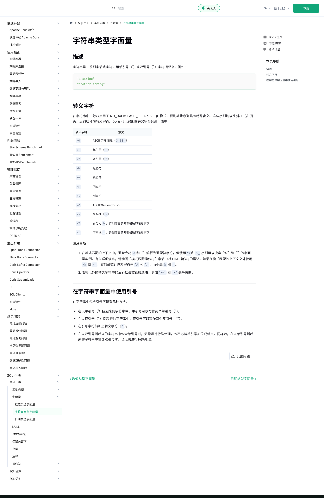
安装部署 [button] (15, 59)
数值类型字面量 (25, 404)
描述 (269, 69)
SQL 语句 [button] (15, 479)
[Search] (151, 8)
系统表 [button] (14, 221)
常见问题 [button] (13, 316)
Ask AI (209, 8)
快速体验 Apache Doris (25, 37)
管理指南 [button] (13, 169)
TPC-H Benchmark (22, 154)
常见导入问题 (18, 368)
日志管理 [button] (15, 198)
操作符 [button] (16, 464)
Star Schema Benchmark (26, 147)
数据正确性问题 (20, 360)
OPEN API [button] (16, 236)
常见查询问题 (18, 338)
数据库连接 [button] (17, 66)
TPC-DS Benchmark (23, 162)
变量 (15, 449)
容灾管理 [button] (15, 191)
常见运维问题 (18, 323)
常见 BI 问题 (17, 353)
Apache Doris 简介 (22, 30)
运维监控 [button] (15, 206)
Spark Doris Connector (25, 250)
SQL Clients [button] (17, 294)
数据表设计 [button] (17, 73)
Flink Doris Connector (24, 257)
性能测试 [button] (13, 140)
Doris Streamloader (23, 279)
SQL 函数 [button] (15, 471)
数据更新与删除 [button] (20, 88)
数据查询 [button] (15, 103)
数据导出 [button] (15, 96)
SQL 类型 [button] (18, 389)
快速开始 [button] (13, 23)
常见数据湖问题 (20, 345)
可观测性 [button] (15, 126)
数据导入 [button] (15, 81)
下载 (306, 8)
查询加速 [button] (15, 111)
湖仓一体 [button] (15, 118)
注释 (15, 456)
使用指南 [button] (13, 52)
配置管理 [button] (15, 213)
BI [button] (11, 287)
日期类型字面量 (25, 419)
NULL (16, 426)
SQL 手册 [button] (14, 375)
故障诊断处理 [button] (18, 228)
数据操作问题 (18, 331)
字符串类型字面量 (26, 412)
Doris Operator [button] (19, 272)
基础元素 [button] (15, 382)
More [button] (13, 309)
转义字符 (271, 74)
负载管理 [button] (15, 183)
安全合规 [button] (15, 133)
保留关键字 (19, 441)
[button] (268, 8)
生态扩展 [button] (13, 243)
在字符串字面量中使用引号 (282, 80)
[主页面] (71, 23)
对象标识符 (19, 434)
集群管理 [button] (15, 176)
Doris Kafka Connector (25, 264)
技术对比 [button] (15, 45)
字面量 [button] (16, 397)
